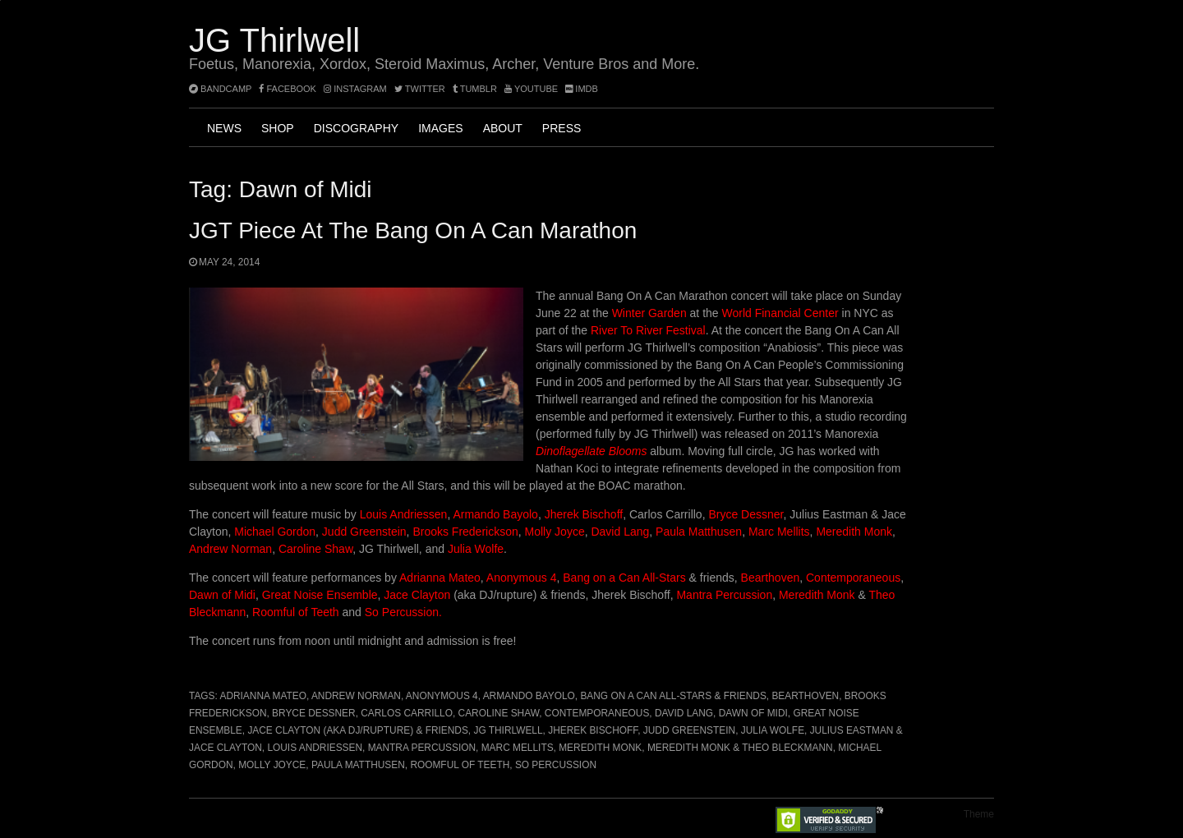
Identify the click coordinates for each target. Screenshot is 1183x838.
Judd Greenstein (364, 531)
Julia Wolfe (476, 548)
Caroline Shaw (315, 548)
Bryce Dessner (745, 514)
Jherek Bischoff (584, 514)
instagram (355, 89)
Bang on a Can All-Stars (624, 577)
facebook (287, 89)
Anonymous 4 (520, 577)
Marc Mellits (777, 531)
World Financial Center (780, 313)
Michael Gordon (274, 531)
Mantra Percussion (724, 594)
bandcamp (220, 89)
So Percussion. (403, 612)
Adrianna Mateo (440, 577)
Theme (979, 814)
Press (561, 128)
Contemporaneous (853, 577)
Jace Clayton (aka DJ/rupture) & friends (357, 730)
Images (440, 128)
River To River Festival (648, 330)
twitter (419, 89)
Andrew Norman (230, 548)
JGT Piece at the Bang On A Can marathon (413, 230)
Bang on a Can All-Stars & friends (673, 696)
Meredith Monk (854, 531)
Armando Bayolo (495, 514)
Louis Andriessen (404, 514)
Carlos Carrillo (407, 713)
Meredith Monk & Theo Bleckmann (740, 747)
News (224, 128)
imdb (581, 89)
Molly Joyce (555, 531)
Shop (277, 128)
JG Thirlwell (274, 40)
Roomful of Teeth (297, 612)
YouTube (531, 89)
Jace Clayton (417, 594)
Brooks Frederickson (465, 531)
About (502, 128)
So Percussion (555, 765)
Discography (356, 128)
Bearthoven (770, 577)
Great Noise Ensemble (320, 594)
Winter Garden (649, 313)
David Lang (620, 531)
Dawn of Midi (222, 594)
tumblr (476, 89)
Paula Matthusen (699, 531)
